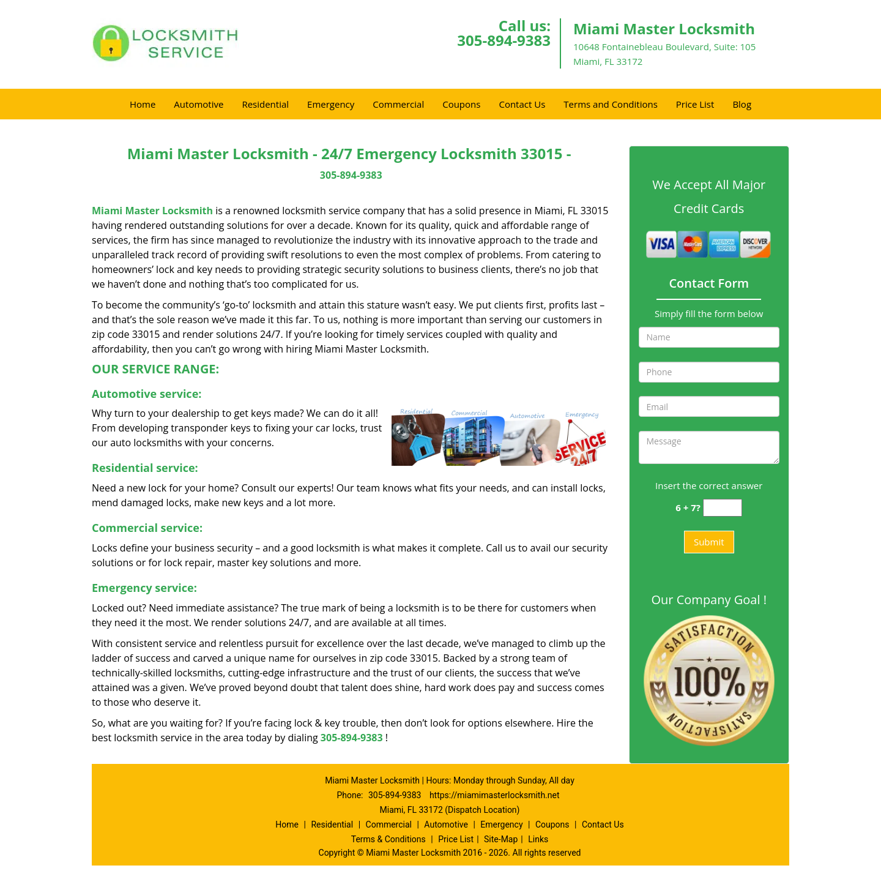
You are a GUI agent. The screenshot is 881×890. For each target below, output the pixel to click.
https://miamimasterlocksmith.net (494, 795)
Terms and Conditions (610, 104)
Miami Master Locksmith (152, 210)
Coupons (461, 104)
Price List (695, 104)
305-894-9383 (504, 40)
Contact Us (522, 104)
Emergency (330, 104)
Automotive (198, 104)
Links (538, 839)
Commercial (398, 104)
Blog (741, 104)
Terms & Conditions (388, 839)
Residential (265, 104)
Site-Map (501, 839)
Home (142, 104)
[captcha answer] (722, 508)
